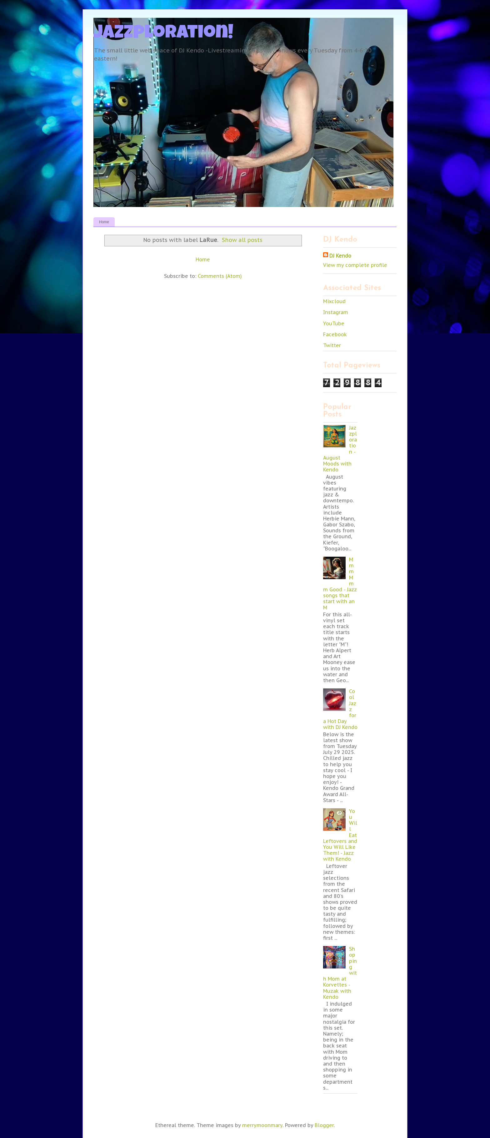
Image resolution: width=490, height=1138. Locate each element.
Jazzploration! (163, 34)
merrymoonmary (262, 1125)
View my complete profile (355, 265)
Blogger (324, 1125)
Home (104, 222)
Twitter (332, 345)
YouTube (333, 323)
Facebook (335, 334)
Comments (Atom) (220, 276)
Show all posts (242, 240)
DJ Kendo (340, 256)
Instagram (335, 312)
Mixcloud (334, 301)
